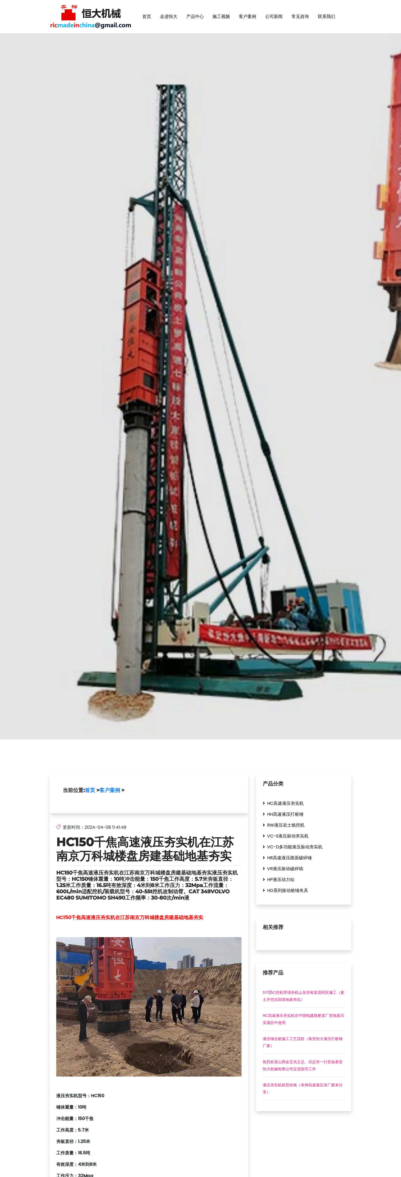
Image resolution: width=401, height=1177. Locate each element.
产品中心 (195, 16)
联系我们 (326, 16)
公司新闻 (274, 16)
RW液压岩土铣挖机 (284, 825)
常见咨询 (300, 16)
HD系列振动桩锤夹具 (285, 891)
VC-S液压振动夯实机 (286, 836)
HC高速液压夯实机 (283, 803)
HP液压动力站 (279, 880)
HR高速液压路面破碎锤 (287, 858)
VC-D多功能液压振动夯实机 (292, 847)
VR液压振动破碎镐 (283, 869)
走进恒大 (168, 16)
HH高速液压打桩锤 (283, 814)
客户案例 (247, 16)
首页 (146, 16)
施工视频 (221, 16)
